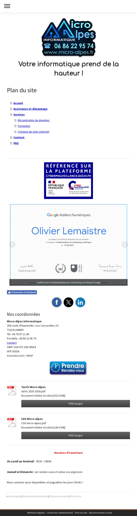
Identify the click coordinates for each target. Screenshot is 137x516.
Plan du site (81, 512)
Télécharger (75, 403)
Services (19, 114)
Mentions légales (36, 512)
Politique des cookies (59, 496)
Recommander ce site (100, 512)
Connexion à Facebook (22, 292)
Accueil (18, 103)
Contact (18, 137)
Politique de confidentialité (35, 496)
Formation (24, 126)
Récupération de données (34, 120)
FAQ (16, 143)
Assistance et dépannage (30, 109)
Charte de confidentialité (60, 512)
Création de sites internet (33, 131)
